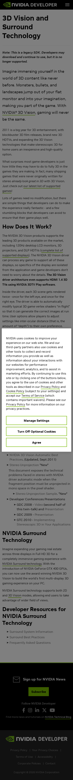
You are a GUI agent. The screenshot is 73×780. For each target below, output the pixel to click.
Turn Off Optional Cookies (37, 431)
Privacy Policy (50, 386)
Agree (36, 442)
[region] (36, 390)
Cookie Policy (15, 391)
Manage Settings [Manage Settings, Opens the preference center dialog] (36, 420)
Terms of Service (32, 395)
